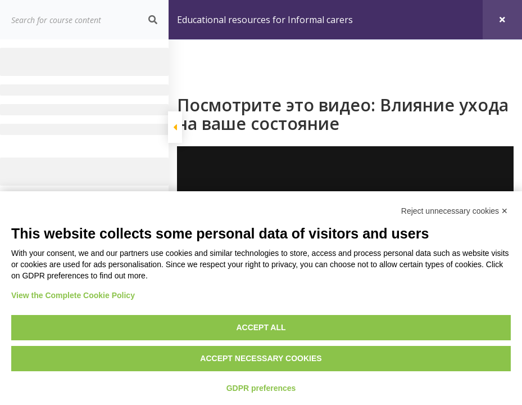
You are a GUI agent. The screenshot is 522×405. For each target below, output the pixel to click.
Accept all (260, 327)
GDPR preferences (261, 388)
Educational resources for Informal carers (265, 20)
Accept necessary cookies (260, 358)
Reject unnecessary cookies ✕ (454, 210)
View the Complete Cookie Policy (73, 295)
